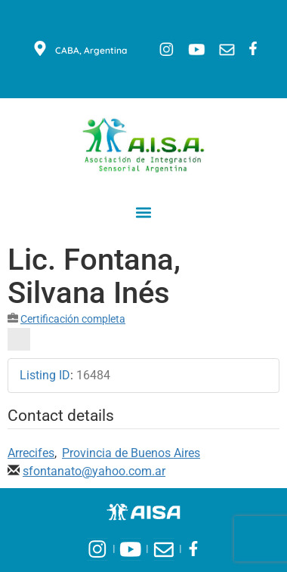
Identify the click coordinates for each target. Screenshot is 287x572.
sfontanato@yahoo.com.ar (94, 471)
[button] (143, 211)
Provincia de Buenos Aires (131, 453)
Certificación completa (72, 319)
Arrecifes (31, 453)
